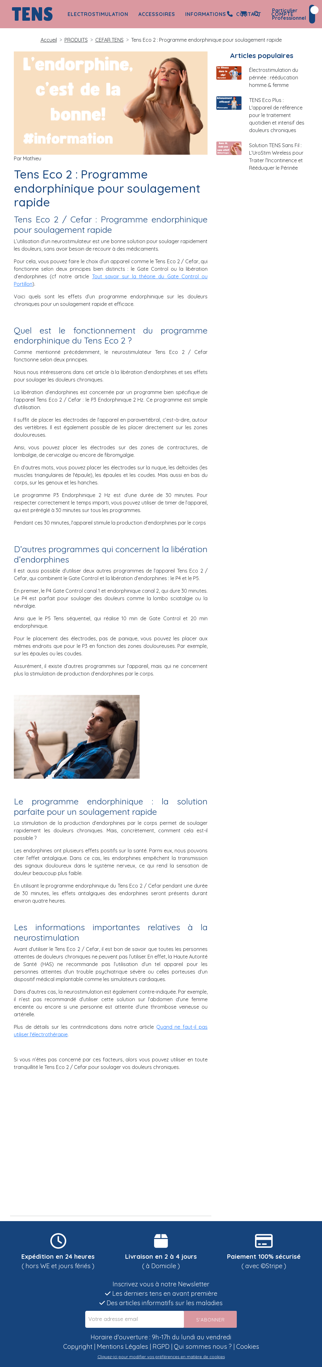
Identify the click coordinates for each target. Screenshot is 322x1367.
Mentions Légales (122, 1346)
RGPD (161, 1346)
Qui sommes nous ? (203, 1346)
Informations (205, 14)
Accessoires (156, 14)
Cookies (247, 1346)
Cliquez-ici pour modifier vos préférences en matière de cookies (161, 1356)
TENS (32, 14)
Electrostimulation (98, 14)
